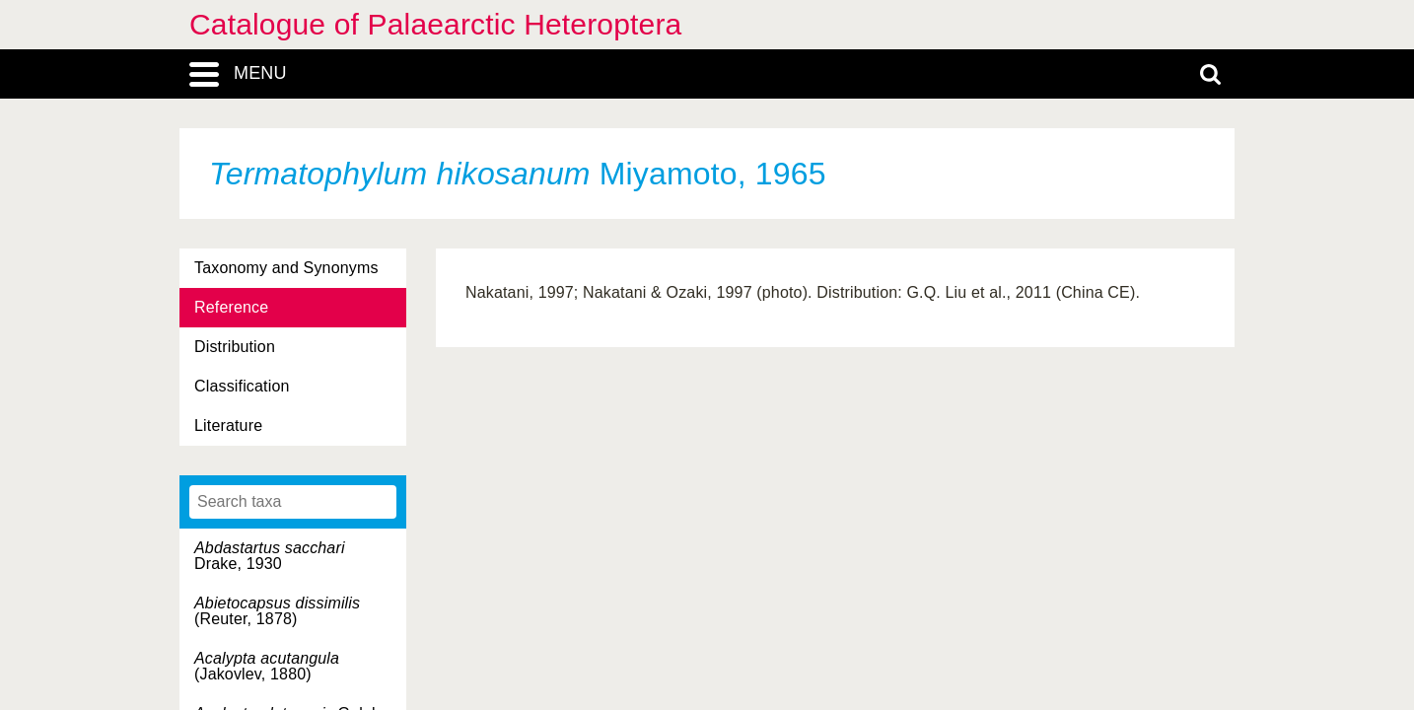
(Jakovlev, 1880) (266, 666)
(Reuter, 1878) (277, 611)
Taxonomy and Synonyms (286, 267)
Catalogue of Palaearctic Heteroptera (435, 24)
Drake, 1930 (269, 555)
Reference (231, 307)
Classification (242, 386)
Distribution (234, 346)
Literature (228, 425)
